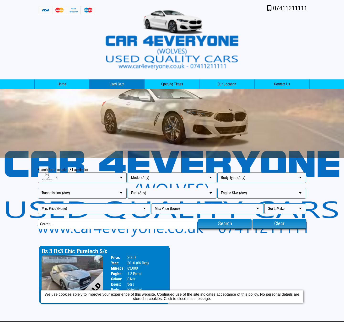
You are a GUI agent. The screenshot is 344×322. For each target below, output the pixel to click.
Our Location (226, 84)
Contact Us (282, 84)
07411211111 (290, 8)
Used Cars (116, 84)
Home (62, 84)
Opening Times (172, 84)
